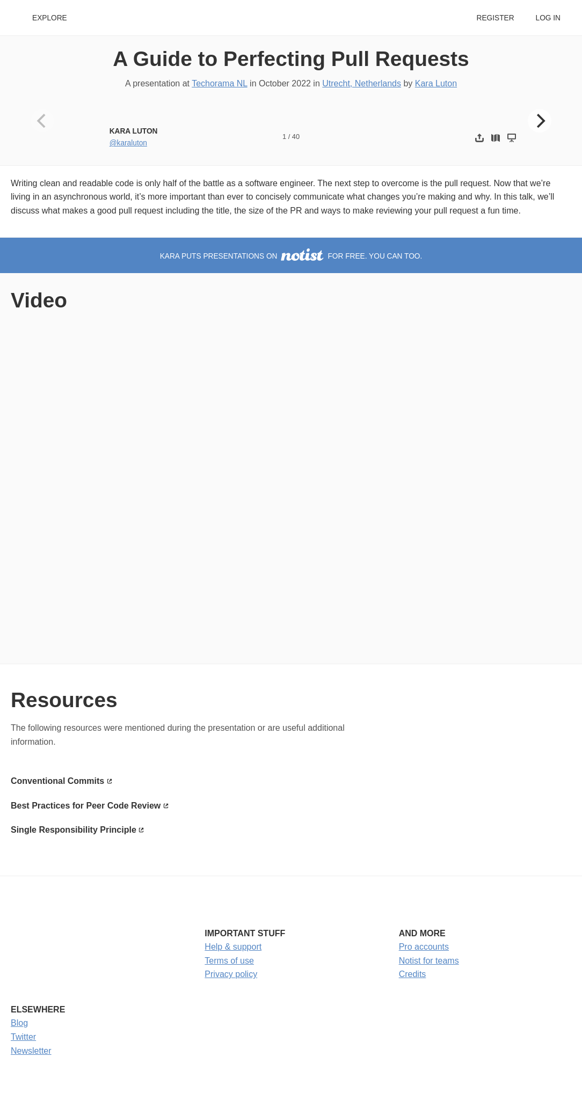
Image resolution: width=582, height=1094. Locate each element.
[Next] (539, 121)
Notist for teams (429, 960)
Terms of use (229, 960)
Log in (548, 18)
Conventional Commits (57, 780)
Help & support (233, 946)
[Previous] (42, 121)
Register (495, 18)
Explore (49, 18)
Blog (19, 1022)
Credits (412, 974)
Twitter (23, 1036)
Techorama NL (219, 83)
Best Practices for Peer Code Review (86, 805)
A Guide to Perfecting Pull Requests (291, 58)
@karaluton (128, 143)
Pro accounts (424, 946)
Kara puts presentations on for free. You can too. (291, 256)
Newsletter (31, 1050)
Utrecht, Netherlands (361, 83)
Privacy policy (231, 974)
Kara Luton (436, 83)
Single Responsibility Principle (73, 829)
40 (296, 137)
